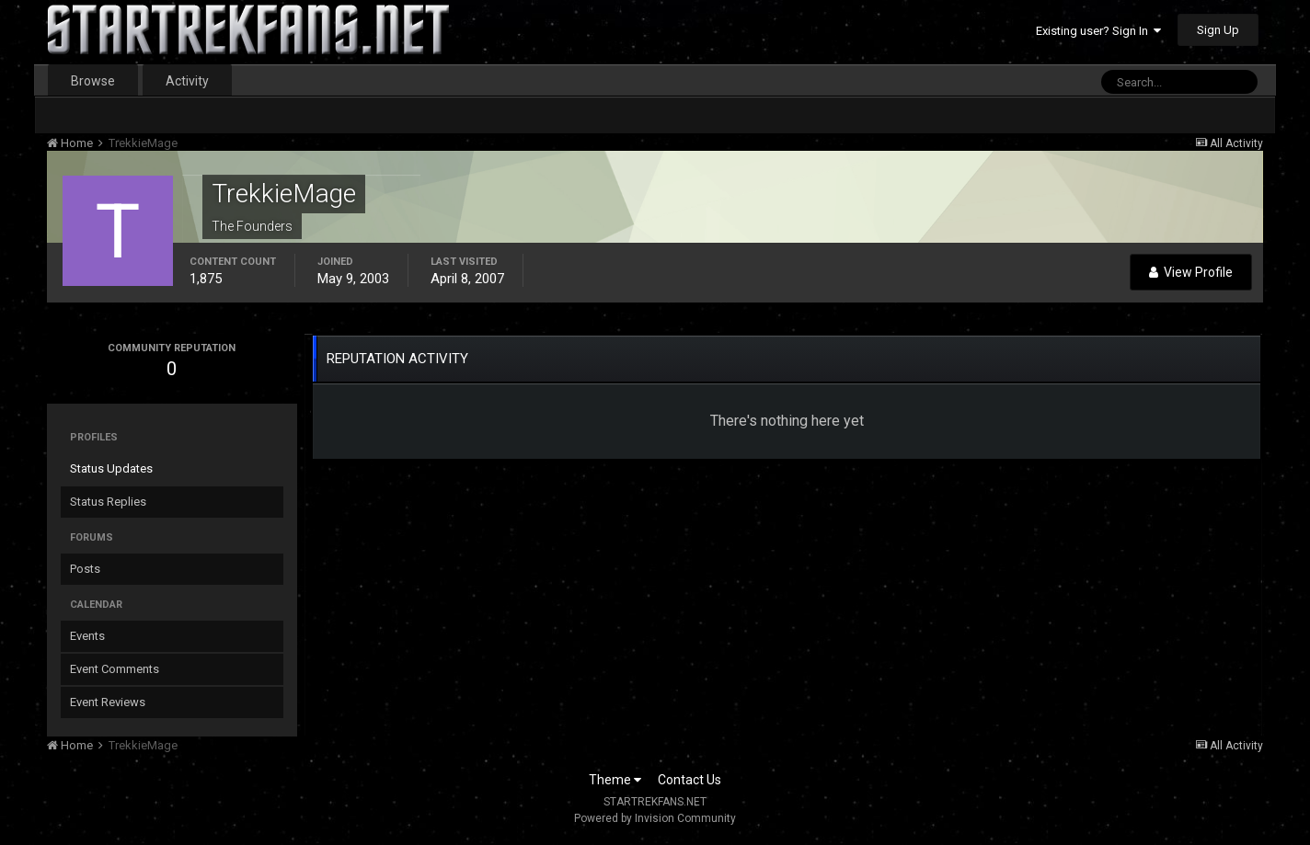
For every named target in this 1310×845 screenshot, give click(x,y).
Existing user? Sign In (1098, 31)
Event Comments (114, 669)
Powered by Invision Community (655, 818)
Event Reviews (107, 702)
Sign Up (1218, 30)
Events (87, 636)
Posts (85, 569)
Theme (615, 779)
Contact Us (689, 779)
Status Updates (111, 468)
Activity (187, 81)
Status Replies (108, 501)
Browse (93, 81)
